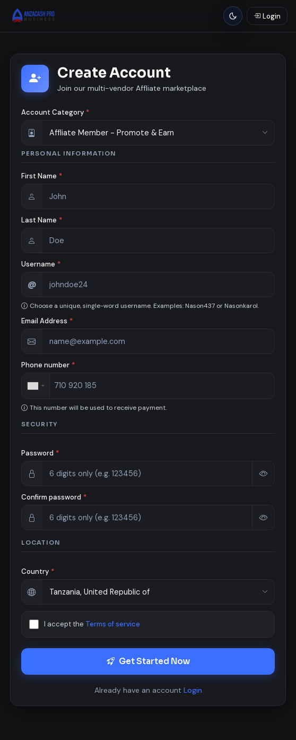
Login (193, 690)
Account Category (55, 112)
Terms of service (112, 624)
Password (40, 453)
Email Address (47, 320)
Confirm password (53, 497)
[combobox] (35, 386)
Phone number (48, 364)
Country (37, 571)
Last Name (41, 220)
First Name (41, 175)
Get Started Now (148, 661)
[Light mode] (232, 15)
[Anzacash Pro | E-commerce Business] (34, 15)
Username (40, 264)
